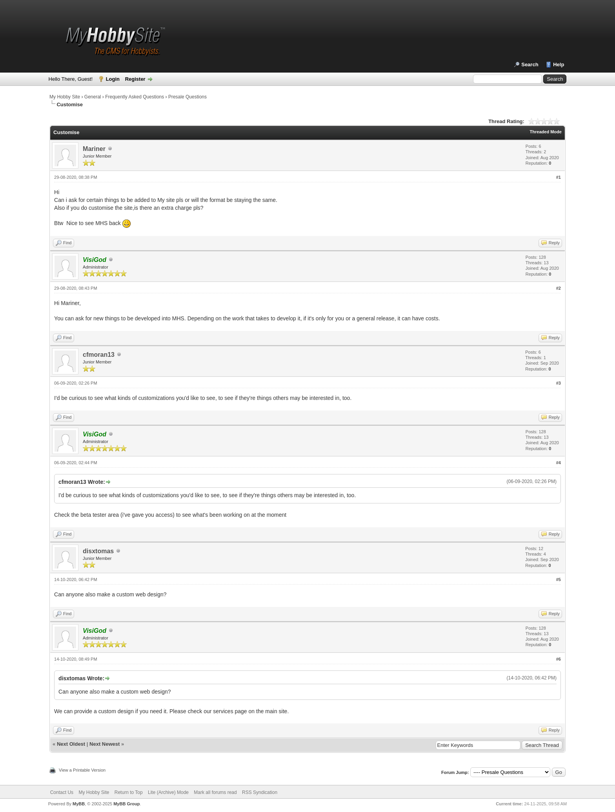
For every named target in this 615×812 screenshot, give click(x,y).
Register (135, 79)
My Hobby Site (64, 97)
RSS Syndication (259, 792)
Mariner (94, 148)
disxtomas (98, 551)
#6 (558, 659)
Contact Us (61, 792)
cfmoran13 (99, 354)
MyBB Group (126, 803)
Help (558, 64)
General (92, 97)
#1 (558, 177)
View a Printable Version (82, 770)
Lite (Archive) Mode (168, 792)
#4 (558, 462)
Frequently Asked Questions (134, 97)
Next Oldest (71, 744)
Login (113, 79)
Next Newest (104, 744)
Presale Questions (187, 97)
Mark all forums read (215, 792)
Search (529, 64)
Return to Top (129, 792)
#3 (558, 383)
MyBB (79, 803)
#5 (558, 579)
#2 (558, 288)
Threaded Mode (546, 131)
